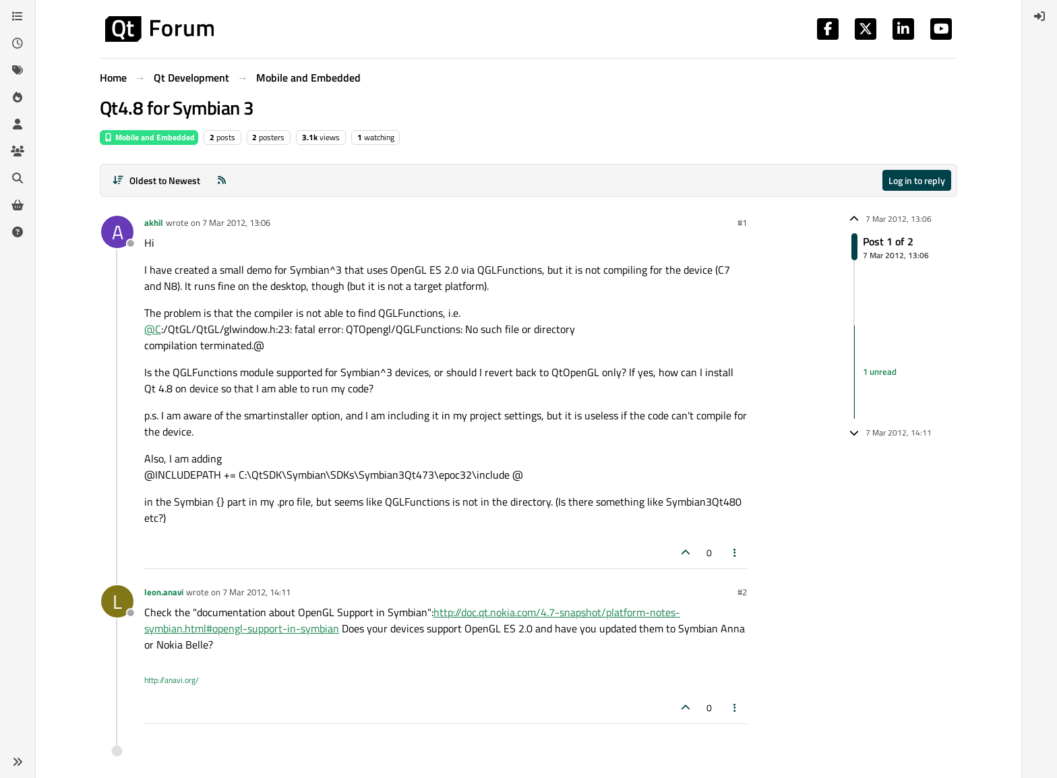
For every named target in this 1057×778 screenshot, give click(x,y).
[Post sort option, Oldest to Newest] (156, 180)
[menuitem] (1039, 16)
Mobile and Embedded (149, 137)
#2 (742, 592)
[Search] (17, 178)
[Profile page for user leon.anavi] (117, 601)
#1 (742, 222)
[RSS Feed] (222, 180)
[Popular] (17, 97)
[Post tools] (735, 552)
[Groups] (17, 151)
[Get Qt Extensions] (17, 205)
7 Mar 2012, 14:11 (256, 592)
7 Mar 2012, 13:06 (236, 222)
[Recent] (17, 43)
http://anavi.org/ (171, 680)
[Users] (17, 124)
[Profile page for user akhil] (117, 232)
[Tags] (17, 70)
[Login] (1039, 16)
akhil (153, 222)
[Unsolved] (17, 232)
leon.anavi (163, 592)
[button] (17, 762)
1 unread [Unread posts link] (880, 371)
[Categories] (17, 16)
